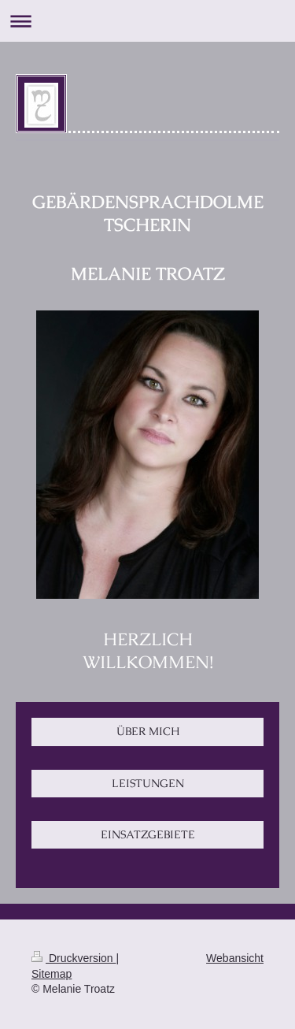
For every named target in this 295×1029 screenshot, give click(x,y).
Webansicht (235, 958)
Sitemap (51, 974)
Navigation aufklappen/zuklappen (147, 21)
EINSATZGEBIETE (148, 834)
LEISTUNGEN (148, 783)
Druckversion (73, 958)
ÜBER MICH (147, 731)
